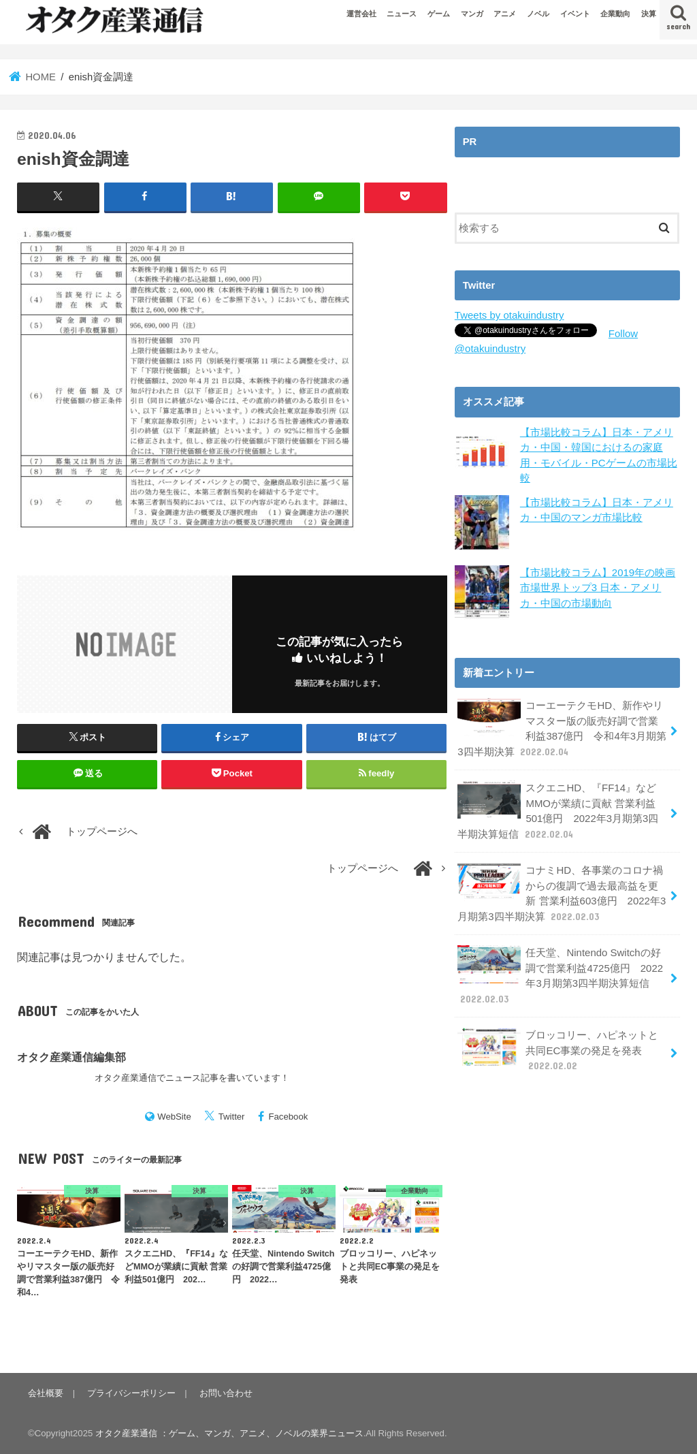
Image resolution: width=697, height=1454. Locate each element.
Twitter (231, 1116)
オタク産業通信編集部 (71, 1057)
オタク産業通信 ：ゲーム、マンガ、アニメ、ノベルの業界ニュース (229, 1433)
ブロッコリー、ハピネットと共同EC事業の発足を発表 (557, 1046)
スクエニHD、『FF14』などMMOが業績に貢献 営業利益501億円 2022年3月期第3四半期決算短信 (557, 809)
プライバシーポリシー (130, 1393)
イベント (575, 14)
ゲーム (438, 14)
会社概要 (45, 1393)
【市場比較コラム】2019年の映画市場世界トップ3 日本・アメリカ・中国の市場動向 (597, 587)
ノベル (538, 14)
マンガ (472, 14)
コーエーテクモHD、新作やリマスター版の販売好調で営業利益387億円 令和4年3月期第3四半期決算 (561, 727)
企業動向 (615, 14)
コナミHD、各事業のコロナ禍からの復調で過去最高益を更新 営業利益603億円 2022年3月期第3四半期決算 (561, 891)
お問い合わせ (224, 1393)
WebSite (174, 1116)
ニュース (402, 14)
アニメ (504, 14)
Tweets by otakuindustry (509, 315)
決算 (648, 14)
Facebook (288, 1116)
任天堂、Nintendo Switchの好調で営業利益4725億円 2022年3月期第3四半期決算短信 (559, 972)
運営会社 (361, 14)
